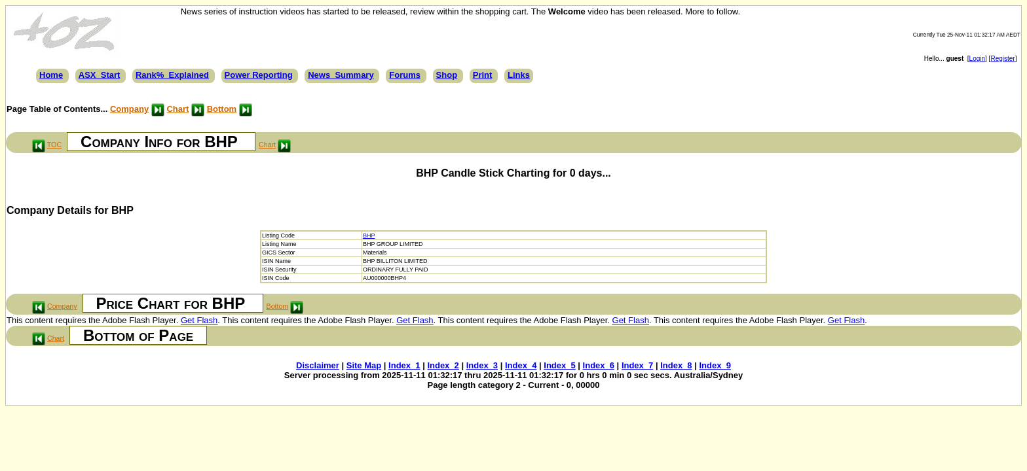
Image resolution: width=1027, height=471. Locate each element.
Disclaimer (317, 365)
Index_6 (598, 365)
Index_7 (637, 365)
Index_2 (442, 365)
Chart (177, 109)
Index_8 (676, 365)
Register (1002, 58)
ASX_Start (100, 75)
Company (129, 109)
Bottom (222, 109)
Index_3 (482, 365)
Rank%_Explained (172, 75)
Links (519, 75)
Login (977, 58)
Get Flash (199, 320)
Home (51, 75)
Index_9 (714, 365)
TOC (54, 144)
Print (483, 75)
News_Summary (340, 75)
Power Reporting (259, 75)
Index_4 (520, 365)
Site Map (363, 365)
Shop (447, 75)
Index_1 (404, 365)
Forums (404, 75)
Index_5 (559, 365)
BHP (369, 235)
